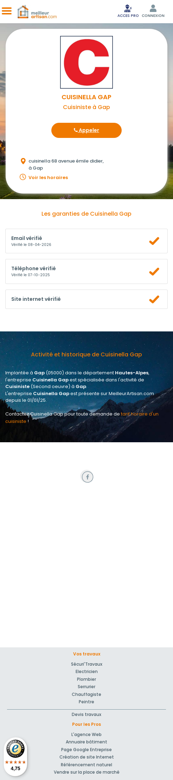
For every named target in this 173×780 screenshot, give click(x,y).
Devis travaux (86, 714)
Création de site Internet (86, 757)
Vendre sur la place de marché (87, 772)
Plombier (86, 679)
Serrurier (86, 687)
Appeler (86, 130)
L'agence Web (86, 734)
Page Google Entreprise (86, 750)
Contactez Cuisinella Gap (34, 414)
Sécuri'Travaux (86, 664)
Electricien (87, 671)
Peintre (86, 702)
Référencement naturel (86, 765)
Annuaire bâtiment (86, 742)
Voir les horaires (48, 177)
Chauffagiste (86, 694)
